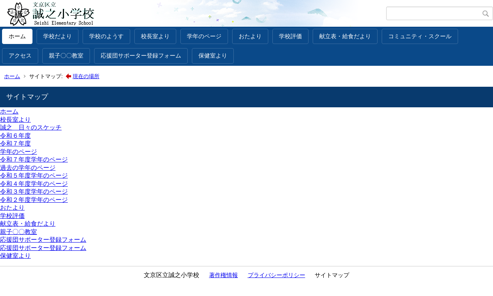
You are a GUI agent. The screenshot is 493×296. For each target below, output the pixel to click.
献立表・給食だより (345, 36)
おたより (250, 36)
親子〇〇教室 (66, 55)
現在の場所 (86, 76)
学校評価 (290, 36)
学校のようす (106, 36)
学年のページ (204, 36)
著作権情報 (223, 275)
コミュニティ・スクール (420, 36)
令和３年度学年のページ (34, 191)
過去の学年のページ (27, 167)
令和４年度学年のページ (34, 183)
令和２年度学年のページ (34, 199)
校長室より (155, 36)
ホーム (17, 36)
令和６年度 (15, 135)
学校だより (57, 36)
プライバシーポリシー (276, 275)
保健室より (212, 55)
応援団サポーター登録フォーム (141, 55)
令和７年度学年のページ (34, 159)
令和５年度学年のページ (34, 175)
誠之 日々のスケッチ (31, 127)
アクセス (20, 55)
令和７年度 (15, 143)
